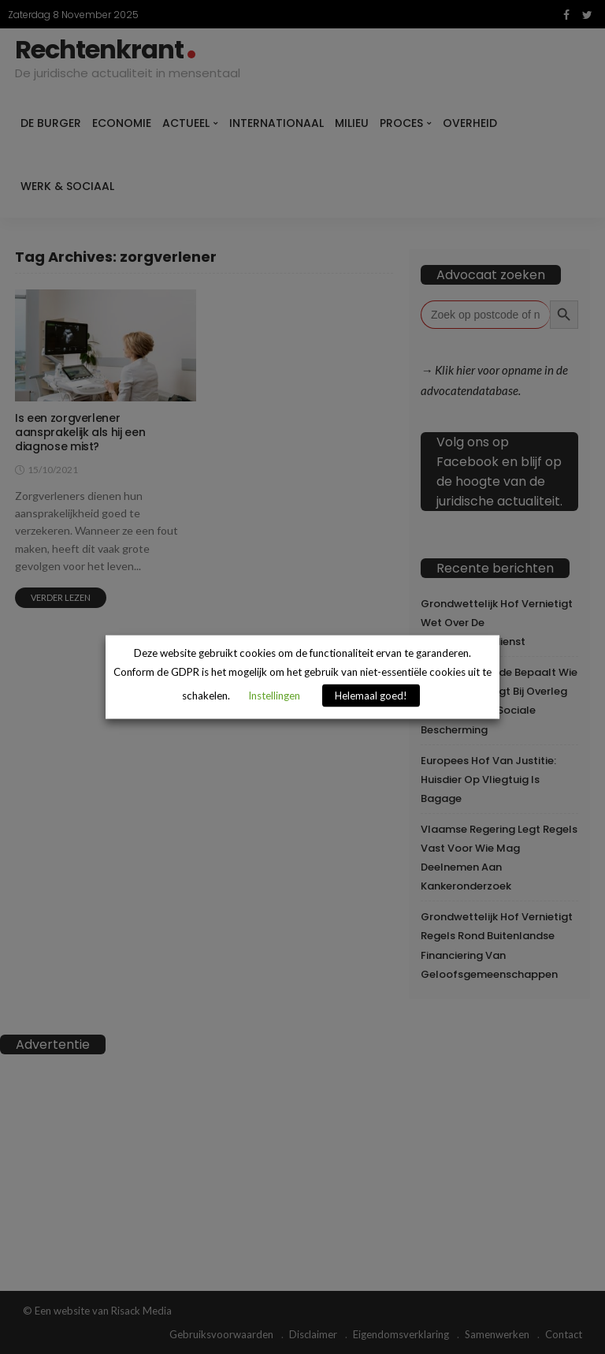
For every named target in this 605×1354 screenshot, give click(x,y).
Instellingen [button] (274, 695)
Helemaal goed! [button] (371, 695)
